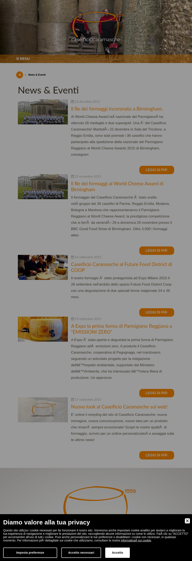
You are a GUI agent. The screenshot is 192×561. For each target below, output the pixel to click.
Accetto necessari (81, 552)
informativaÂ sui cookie (136, 540)
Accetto (117, 552)
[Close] (187, 520)
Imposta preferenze (30, 552)
